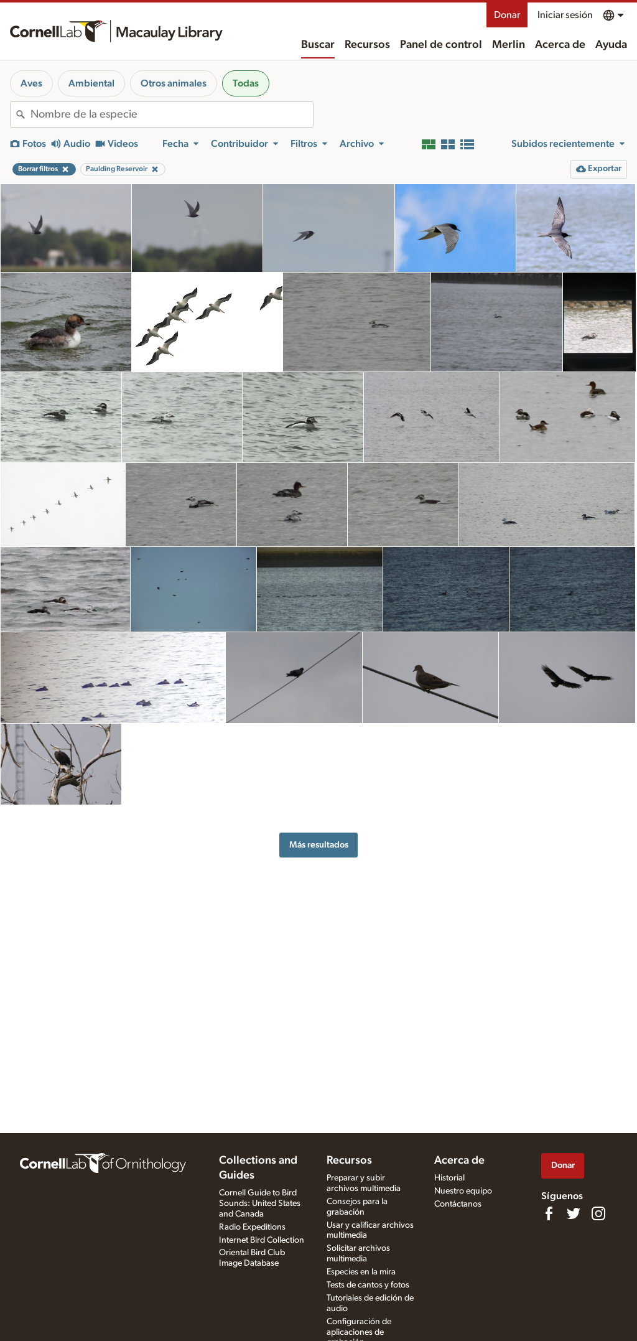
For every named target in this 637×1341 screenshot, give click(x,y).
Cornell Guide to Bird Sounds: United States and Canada (259, 1203)
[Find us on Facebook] (548, 1213)
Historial (449, 1178)
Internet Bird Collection (261, 1240)
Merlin (508, 44)
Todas (246, 83)
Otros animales (174, 83)
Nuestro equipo (463, 1191)
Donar (507, 15)
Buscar (318, 44)
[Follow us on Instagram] (598, 1213)
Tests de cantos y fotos (368, 1285)
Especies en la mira (361, 1272)
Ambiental (91, 83)
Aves (31, 83)
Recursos (367, 44)
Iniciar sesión (565, 15)
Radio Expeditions (252, 1227)
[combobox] (171, 114)
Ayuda (611, 44)
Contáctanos (457, 1204)
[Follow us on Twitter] (573, 1213)
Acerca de (560, 44)
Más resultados (318, 844)
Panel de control (441, 44)
